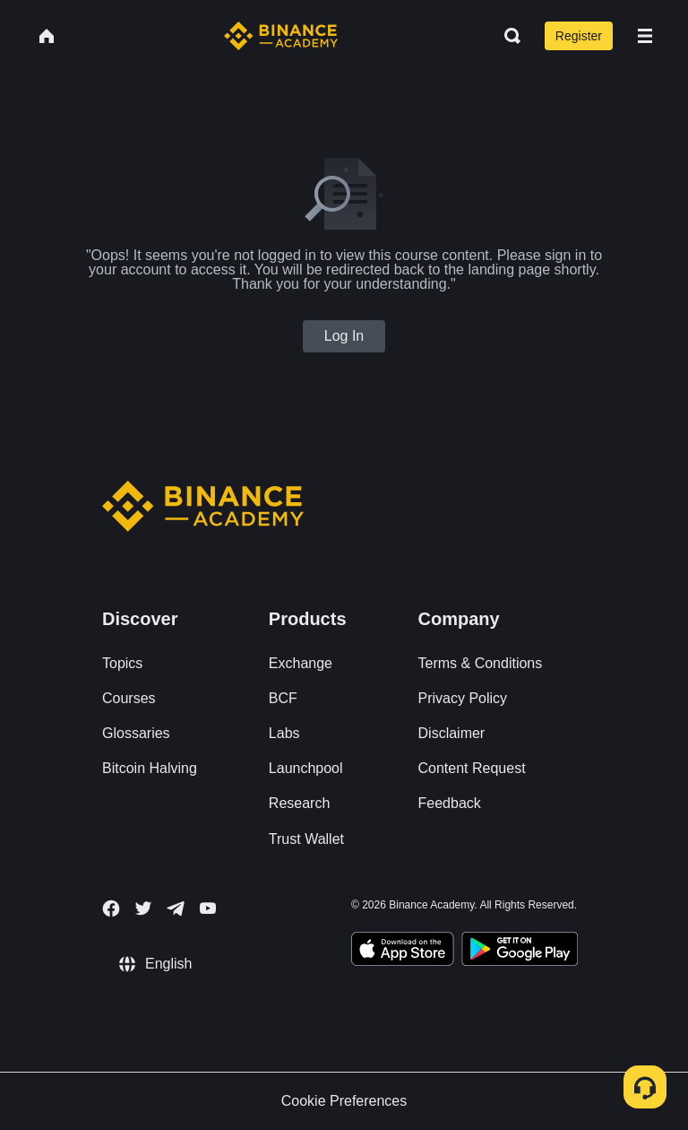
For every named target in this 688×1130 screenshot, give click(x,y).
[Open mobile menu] (645, 36)
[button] (645, 36)
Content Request (472, 768)
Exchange (300, 663)
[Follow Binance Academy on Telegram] (176, 908)
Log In (344, 335)
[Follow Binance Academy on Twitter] (143, 908)
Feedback (449, 803)
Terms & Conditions (480, 663)
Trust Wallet (306, 839)
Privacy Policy (463, 698)
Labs (284, 733)
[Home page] (281, 36)
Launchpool (306, 768)
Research (299, 803)
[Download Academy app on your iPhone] (402, 951)
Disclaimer (452, 733)
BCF (283, 698)
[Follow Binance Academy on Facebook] (111, 908)
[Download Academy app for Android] (519, 951)
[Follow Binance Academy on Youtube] (208, 908)
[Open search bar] (507, 36)
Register (578, 36)
